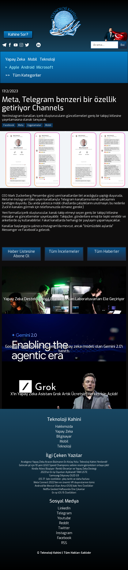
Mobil (32, 59)
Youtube (64, 518)
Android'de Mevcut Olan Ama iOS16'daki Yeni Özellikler (64, 485)
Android (27, 67)
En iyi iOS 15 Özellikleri (64, 492)
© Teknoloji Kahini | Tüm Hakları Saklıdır (64, 553)
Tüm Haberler (106, 251)
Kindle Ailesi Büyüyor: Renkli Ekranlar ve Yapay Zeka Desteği (64, 468)
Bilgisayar (64, 436)
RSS (64, 543)
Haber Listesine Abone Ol (21, 254)
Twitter (64, 528)
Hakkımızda (64, 426)
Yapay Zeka (15, 59)
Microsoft (44, 67)
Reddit (64, 523)
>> (7, 75)
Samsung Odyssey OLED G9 (64, 475)
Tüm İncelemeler (64, 251)
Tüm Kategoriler (27, 75)
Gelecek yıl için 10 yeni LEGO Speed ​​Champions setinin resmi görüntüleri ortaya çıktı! (64, 465)
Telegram (64, 513)
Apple (14, 67)
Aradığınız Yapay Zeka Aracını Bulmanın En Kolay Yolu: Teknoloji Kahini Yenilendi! (64, 461)
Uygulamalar (34, 125)
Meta (20, 125)
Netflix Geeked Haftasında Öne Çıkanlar (64, 489)
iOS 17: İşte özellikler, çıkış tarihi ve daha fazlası (64, 479)
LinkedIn (64, 508)
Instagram (64, 533)
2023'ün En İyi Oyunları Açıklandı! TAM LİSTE (64, 472)
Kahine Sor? (18, 34)
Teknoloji (47, 59)
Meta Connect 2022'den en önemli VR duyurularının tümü (64, 482)
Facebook (8, 125)
